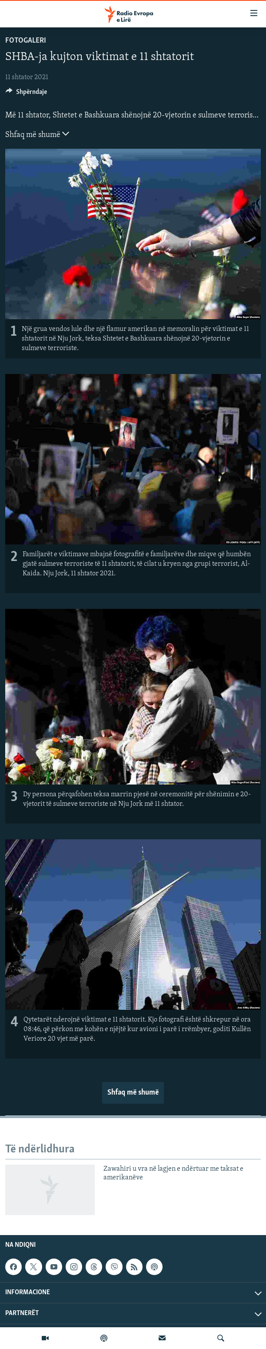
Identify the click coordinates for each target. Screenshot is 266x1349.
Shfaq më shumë (37, 134)
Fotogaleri (25, 41)
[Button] (26, 94)
